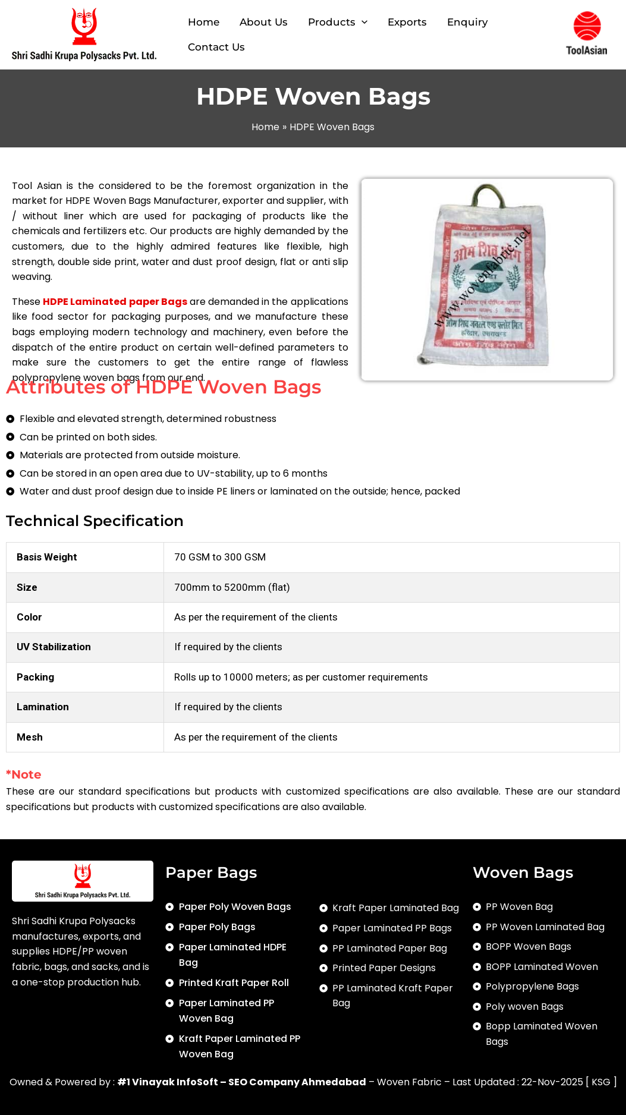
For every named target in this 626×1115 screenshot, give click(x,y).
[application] (361, 22)
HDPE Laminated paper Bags (115, 301)
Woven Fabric (409, 1082)
